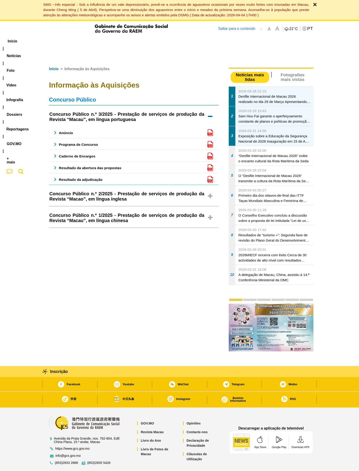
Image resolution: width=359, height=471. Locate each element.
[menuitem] (76, 41)
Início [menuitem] (55, 41)
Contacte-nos (197, 418)
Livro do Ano (151, 426)
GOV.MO (147, 409)
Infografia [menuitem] (137, 41)
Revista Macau (152, 418)
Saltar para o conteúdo (236, 28)
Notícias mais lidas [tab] (250, 63)
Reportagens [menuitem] (190, 41)
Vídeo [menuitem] (115, 41)
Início (54, 55)
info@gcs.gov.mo (68, 441)
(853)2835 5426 (99, 449)
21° (293, 29)
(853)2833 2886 (66, 449)
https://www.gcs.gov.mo (72, 434)
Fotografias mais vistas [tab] (293, 63)
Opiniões (194, 409)
